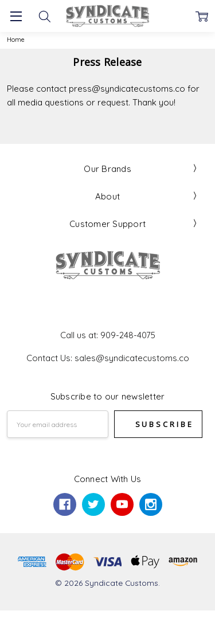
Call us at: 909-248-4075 (107, 335)
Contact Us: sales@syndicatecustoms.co (107, 358)
